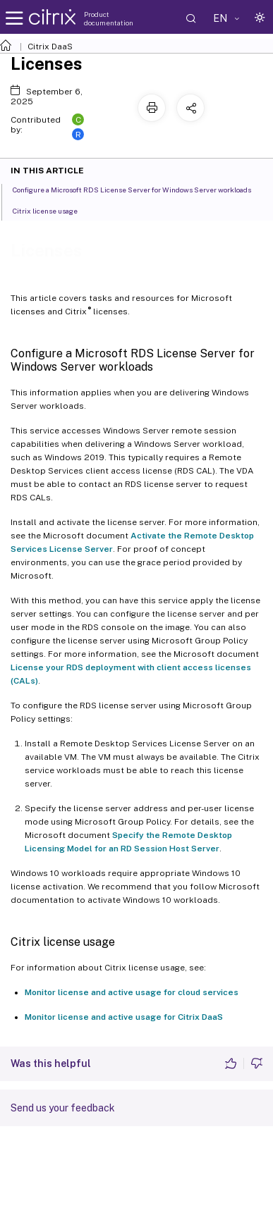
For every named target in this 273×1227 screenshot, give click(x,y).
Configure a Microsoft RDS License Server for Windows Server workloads (140, 189)
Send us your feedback (63, 1108)
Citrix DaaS (50, 46)
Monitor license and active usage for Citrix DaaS (124, 1017)
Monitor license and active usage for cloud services (131, 992)
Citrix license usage (53, 210)
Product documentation (108, 18)
